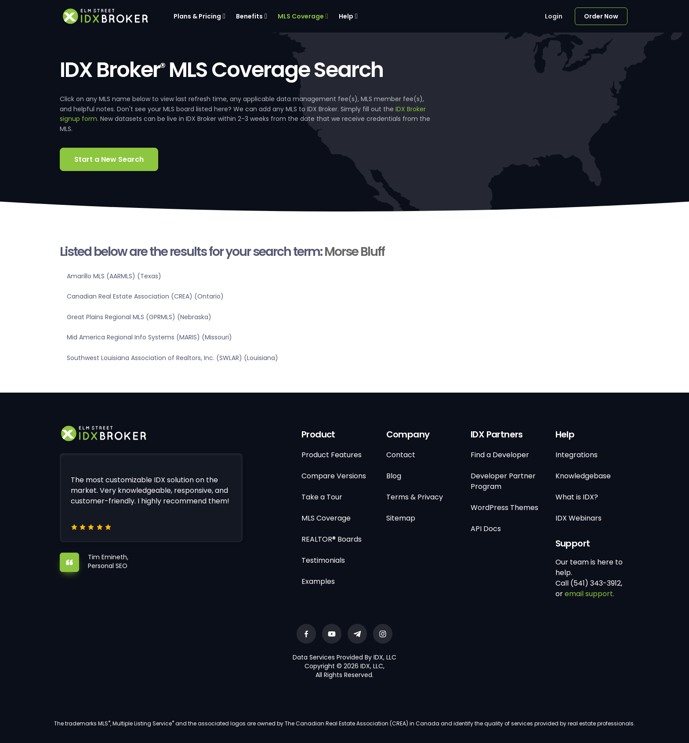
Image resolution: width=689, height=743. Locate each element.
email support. (589, 594)
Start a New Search (109, 159)
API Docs (486, 529)
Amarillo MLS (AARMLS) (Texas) (114, 276)
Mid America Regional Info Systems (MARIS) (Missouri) (149, 337)
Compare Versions (333, 476)
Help (346, 16)
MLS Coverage (301, 16)
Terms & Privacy (414, 497)
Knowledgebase (583, 476)
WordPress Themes (504, 508)
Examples (318, 581)
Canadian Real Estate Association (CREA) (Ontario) (145, 296)
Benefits (249, 16)
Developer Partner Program (503, 481)
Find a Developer (500, 455)
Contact (400, 455)
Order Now (601, 16)
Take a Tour (321, 497)
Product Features (331, 455)
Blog (393, 476)
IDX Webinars (578, 518)
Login (553, 16)
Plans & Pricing (197, 16)
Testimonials (323, 560)
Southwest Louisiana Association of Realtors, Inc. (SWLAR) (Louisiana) (172, 357)
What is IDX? (576, 497)
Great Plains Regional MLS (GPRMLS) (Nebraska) (139, 317)
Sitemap (400, 518)
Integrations (576, 455)
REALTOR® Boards (331, 539)
